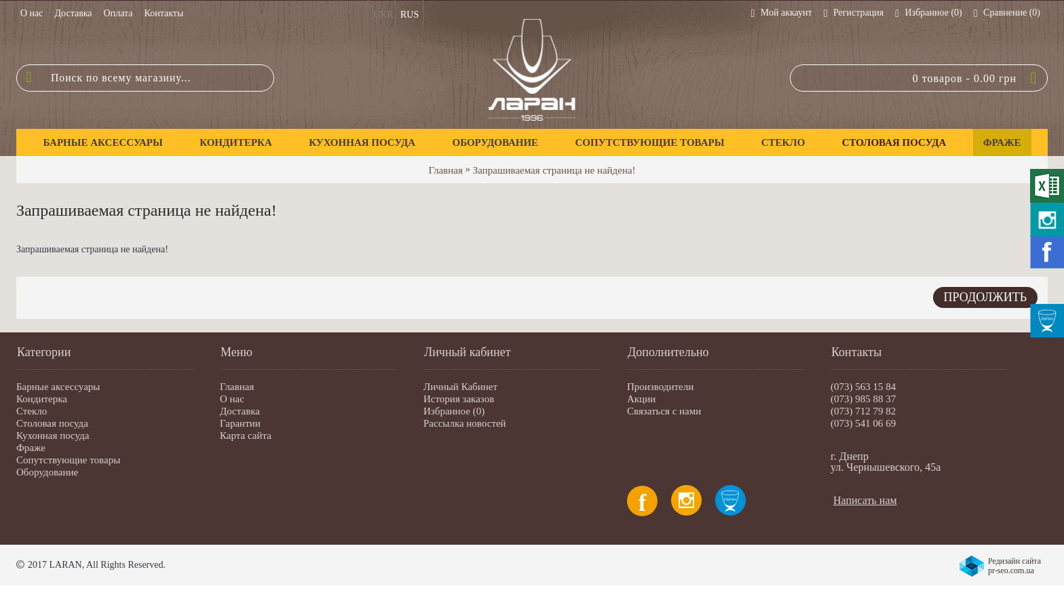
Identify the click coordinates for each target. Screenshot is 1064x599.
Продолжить (985, 297)
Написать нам (865, 500)
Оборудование (47, 472)
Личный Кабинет (460, 386)
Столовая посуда (52, 423)
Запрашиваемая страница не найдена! (554, 170)
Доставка (240, 411)
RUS (409, 14)
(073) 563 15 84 (863, 386)
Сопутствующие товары (68, 460)
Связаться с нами (664, 411)
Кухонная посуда (52, 435)
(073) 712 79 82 (863, 411)
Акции (641, 398)
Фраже (30, 447)
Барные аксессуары (58, 386)
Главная (445, 170)
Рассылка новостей (464, 423)
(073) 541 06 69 (863, 423)
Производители (660, 386)
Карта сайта (245, 435)
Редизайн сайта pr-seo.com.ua (1014, 565)
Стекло (31, 411)
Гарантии (240, 423)
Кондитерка (41, 398)
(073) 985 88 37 (863, 398)
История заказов (458, 398)
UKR (383, 14)
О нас (232, 398)
